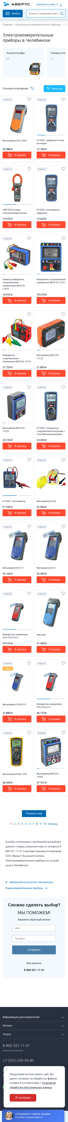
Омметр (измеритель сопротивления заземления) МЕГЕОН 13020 (14, 284)
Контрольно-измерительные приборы (38, 24)
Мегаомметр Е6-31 (46, 568)
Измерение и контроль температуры (31, 882)
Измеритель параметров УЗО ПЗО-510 (49, 706)
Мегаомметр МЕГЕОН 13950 (48, 775)
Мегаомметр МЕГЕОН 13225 (14, 429)
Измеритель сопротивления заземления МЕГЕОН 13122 (17, 358)
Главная (7, 24)
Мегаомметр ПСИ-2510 (14, 704)
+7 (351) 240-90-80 (18, 1060)
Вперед (52, 823)
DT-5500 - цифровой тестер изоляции (50, 142)
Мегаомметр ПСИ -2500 (15, 140)
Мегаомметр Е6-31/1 (13, 568)
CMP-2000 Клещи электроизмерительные (15, 211)
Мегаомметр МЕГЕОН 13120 (48, 357)
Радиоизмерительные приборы (24, 888)
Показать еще (34, 813)
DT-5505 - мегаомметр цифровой (48, 211)
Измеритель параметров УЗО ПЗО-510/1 (15, 636)
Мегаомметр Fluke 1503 (15, 774)
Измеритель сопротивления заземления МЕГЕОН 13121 (51, 281)
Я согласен (22, 1097)
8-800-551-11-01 (16, 1045)
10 (45, 823)
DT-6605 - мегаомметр (14, 501)
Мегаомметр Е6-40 (46, 501)
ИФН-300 (41, 635)
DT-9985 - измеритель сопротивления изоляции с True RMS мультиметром (51, 431)
